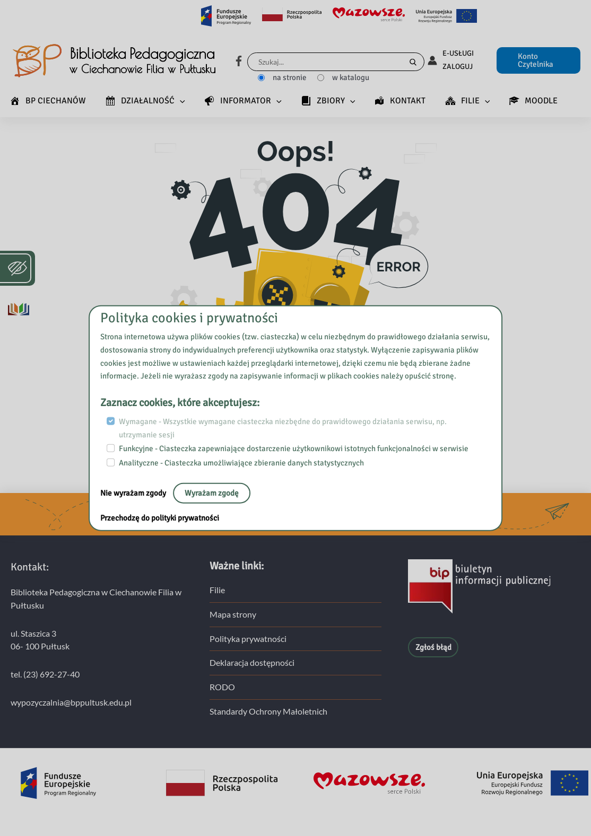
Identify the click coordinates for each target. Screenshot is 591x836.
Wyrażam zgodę (212, 492)
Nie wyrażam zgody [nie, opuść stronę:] (134, 492)
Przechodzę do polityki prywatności (159, 517)
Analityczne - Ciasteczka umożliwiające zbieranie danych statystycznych (241, 463)
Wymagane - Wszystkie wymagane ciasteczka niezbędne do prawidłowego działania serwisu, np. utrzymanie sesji (283, 428)
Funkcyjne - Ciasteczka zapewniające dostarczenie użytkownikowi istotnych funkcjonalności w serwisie (293, 448)
